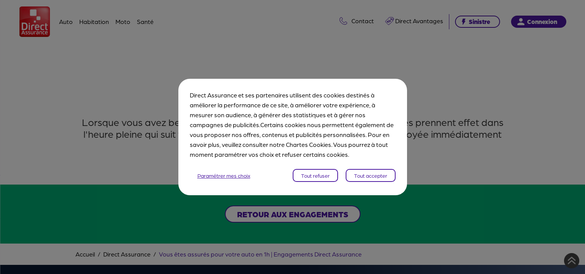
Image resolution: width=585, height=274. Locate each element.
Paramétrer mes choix (223, 175)
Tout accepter (370, 175)
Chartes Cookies (308, 144)
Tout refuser (315, 175)
